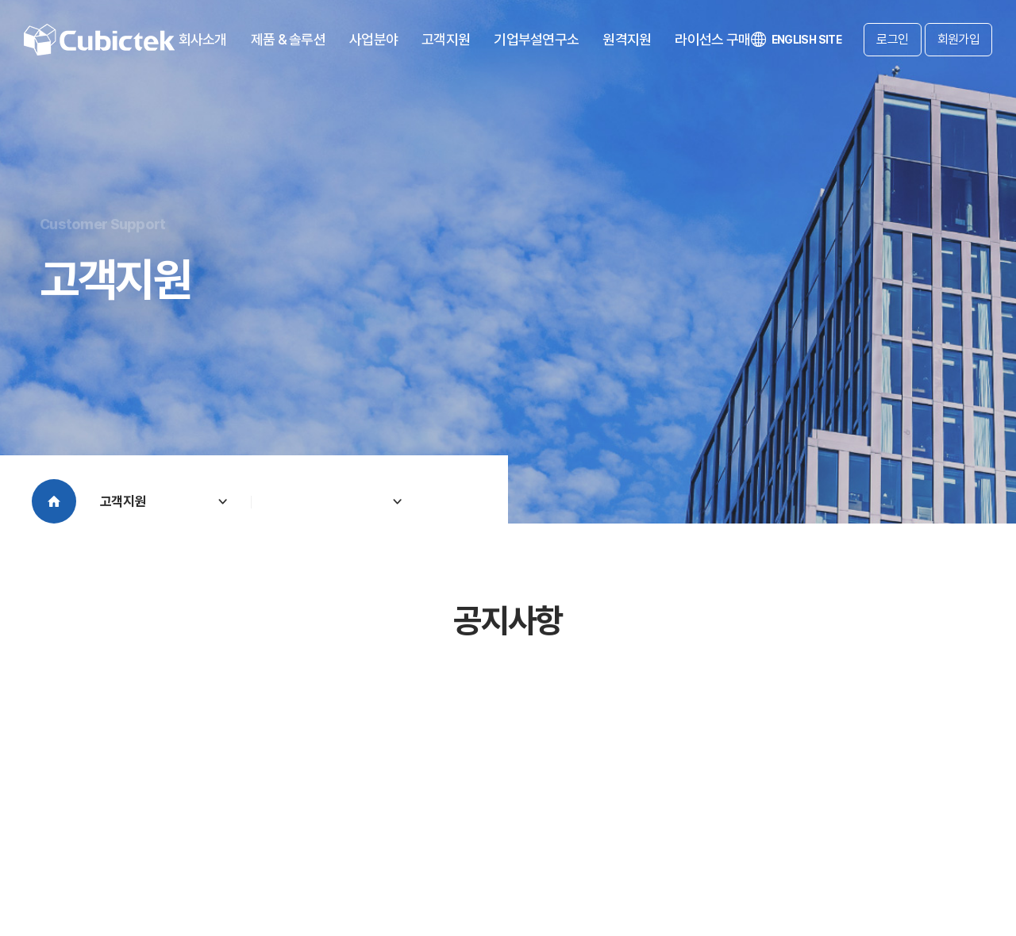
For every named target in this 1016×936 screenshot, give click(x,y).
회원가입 (958, 39)
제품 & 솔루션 (288, 39)
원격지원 (626, 39)
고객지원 (445, 39)
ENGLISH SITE (796, 39)
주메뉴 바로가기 (0, 0)
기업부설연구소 (536, 39)
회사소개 (203, 39)
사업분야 (373, 39)
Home (54, 501)
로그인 (892, 39)
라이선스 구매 (712, 39)
